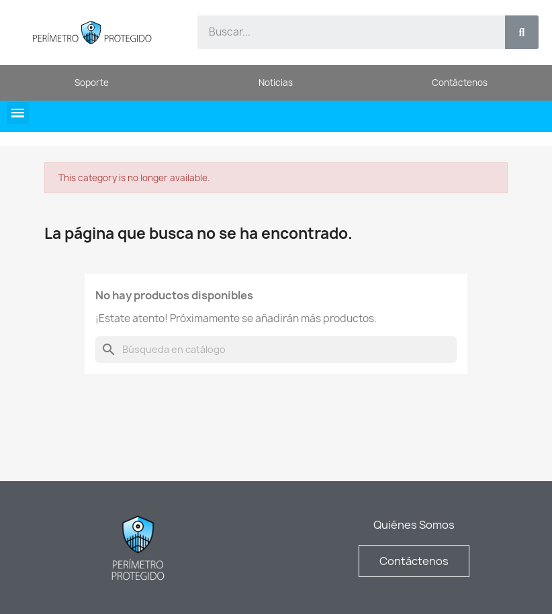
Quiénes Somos (414, 524)
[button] (18, 113)
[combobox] (343, 32)
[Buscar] (276, 349)
